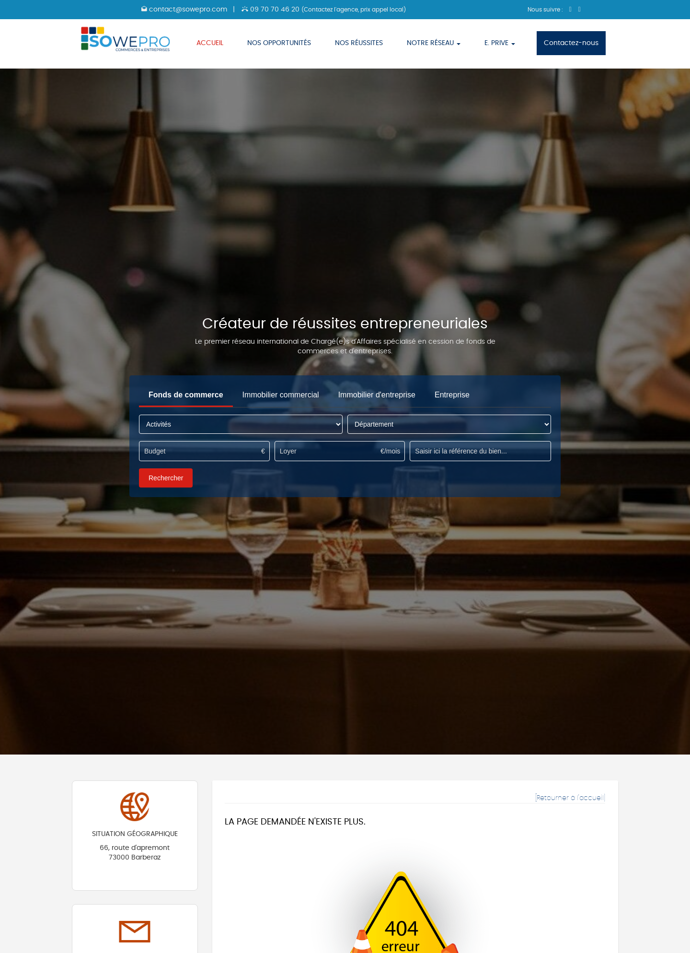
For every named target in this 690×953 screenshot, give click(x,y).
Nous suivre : (546, 9)
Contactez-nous (571, 43)
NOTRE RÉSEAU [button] (433, 43)
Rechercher (166, 478)
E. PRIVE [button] (499, 43)
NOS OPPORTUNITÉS (279, 43)
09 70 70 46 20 (324, 9)
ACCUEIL (209, 43)
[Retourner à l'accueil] (570, 798)
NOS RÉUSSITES (359, 43)
